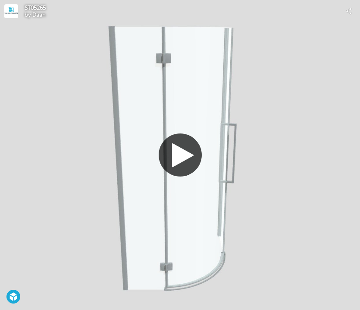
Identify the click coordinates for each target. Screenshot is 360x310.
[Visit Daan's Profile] (11, 11)
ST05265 (35, 8)
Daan (39, 15)
